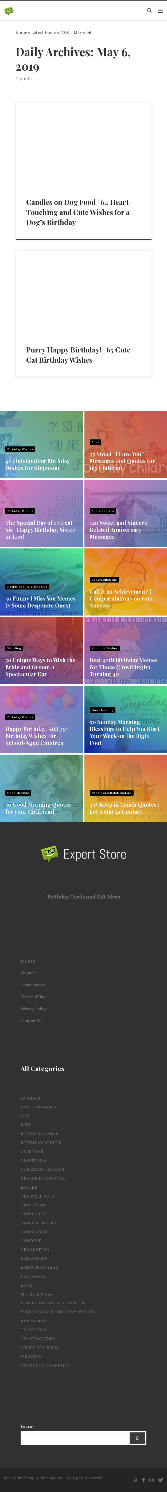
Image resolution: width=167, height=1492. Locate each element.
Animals (31, 1098)
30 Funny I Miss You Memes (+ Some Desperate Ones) (40, 602)
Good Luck (33, 1213)
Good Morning (103, 710)
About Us (29, 972)
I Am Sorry (33, 1276)
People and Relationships (27, 586)
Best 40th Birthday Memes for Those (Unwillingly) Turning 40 (124, 667)
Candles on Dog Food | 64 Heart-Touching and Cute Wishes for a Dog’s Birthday (79, 212)
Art (25, 1115)
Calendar (32, 1151)
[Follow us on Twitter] (160, 1480)
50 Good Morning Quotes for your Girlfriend (38, 808)
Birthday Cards (40, 1133)
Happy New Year (39, 1267)
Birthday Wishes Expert (40, 1478)
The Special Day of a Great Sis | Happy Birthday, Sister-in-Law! (41, 529)
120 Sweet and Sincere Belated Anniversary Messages (118, 529)
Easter (29, 1187)
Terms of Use (33, 996)
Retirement (35, 1321)
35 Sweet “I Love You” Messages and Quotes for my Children (122, 460)
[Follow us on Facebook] (143, 1480)
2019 (64, 32)
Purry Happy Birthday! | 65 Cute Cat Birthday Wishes (78, 355)
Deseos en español (43, 1178)
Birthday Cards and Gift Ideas (83, 897)
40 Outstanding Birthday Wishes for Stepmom (37, 464)
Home (21, 32)
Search (28, 1427)
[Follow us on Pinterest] (135, 1480)
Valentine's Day (40, 1347)
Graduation (35, 1249)
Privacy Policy (33, 1008)
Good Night (35, 1231)
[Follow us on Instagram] (151, 1480)
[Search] (137, 1438)
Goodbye (31, 1240)
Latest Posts (43, 32)
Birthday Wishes (20, 449)
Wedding (14, 648)
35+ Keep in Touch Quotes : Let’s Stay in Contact (124, 808)
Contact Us (31, 1020)
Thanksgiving (38, 1338)
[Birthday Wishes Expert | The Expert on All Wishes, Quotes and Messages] (9, 10)
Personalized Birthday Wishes (58, 1311)
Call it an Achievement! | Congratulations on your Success (122, 598)
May (78, 32)
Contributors (33, 984)
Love (95, 442)
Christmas (34, 1160)
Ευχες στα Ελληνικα (45, 1365)
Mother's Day (37, 1294)
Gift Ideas (33, 1205)
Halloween (34, 1258)
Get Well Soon (38, 1196)
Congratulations (104, 579)
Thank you (33, 1329)
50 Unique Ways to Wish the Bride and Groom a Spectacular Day (40, 667)
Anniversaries (103, 511)
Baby (26, 1124)
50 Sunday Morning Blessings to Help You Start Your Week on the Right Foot (125, 732)
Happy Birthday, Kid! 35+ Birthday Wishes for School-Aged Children (36, 735)
